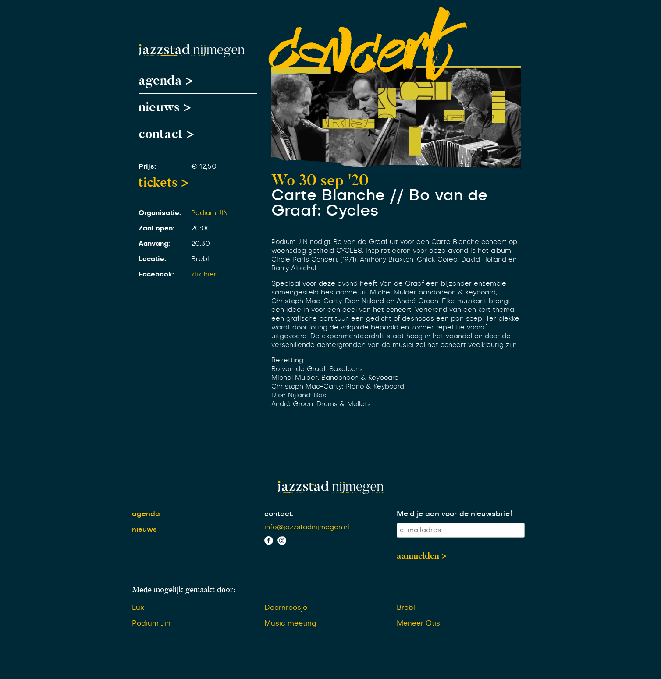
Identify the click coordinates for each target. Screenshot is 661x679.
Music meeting (290, 623)
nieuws (144, 529)
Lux (138, 607)
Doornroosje (285, 607)
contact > (166, 133)
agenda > (166, 80)
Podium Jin (151, 623)
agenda (146, 513)
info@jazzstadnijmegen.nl (306, 527)
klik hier (204, 274)
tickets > (164, 182)
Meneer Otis (418, 623)
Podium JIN (209, 213)
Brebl (406, 607)
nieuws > (165, 107)
